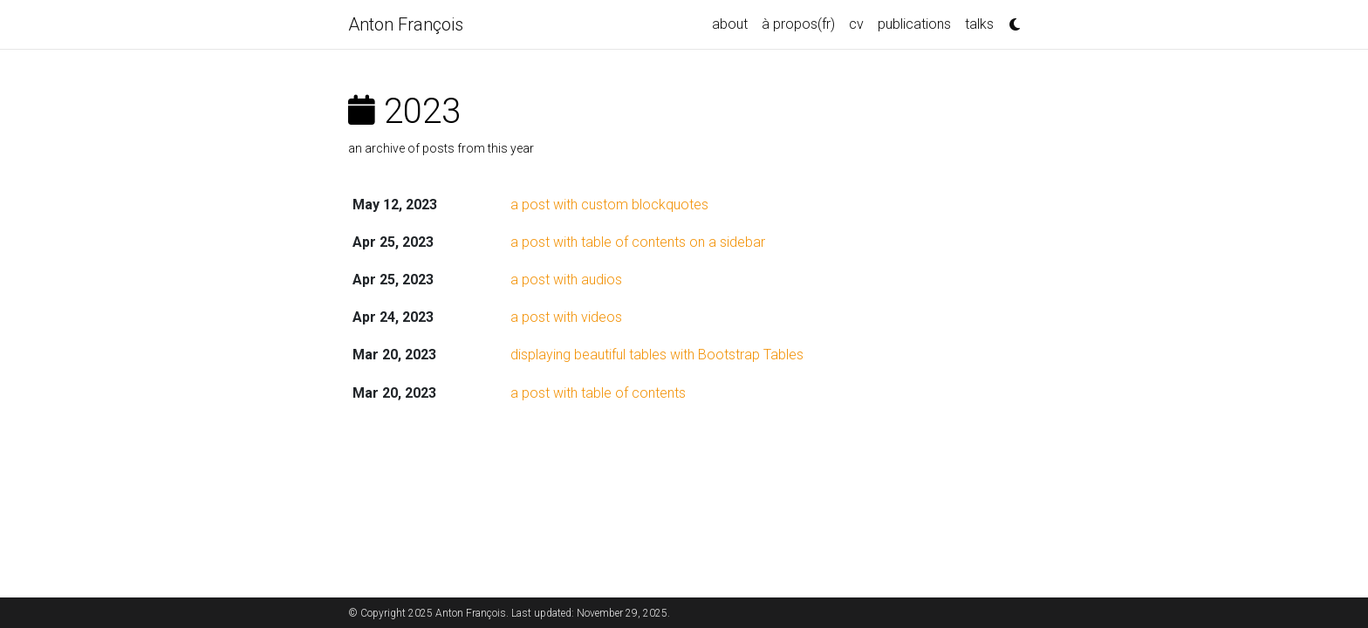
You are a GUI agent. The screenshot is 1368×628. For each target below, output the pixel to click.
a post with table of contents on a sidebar (637, 242)
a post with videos (566, 317)
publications (914, 24)
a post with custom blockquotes (609, 204)
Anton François (405, 24)
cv (856, 24)
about (730, 24)
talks (979, 24)
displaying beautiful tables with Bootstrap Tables (657, 354)
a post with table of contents (598, 393)
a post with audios (566, 279)
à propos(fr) (798, 24)
